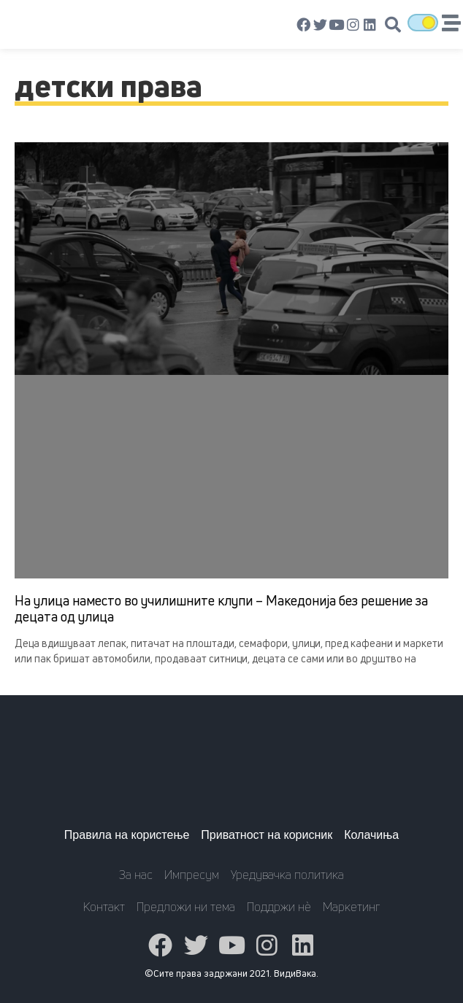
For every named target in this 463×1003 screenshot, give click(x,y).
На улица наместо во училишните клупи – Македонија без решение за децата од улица (221, 608)
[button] (392, 24)
